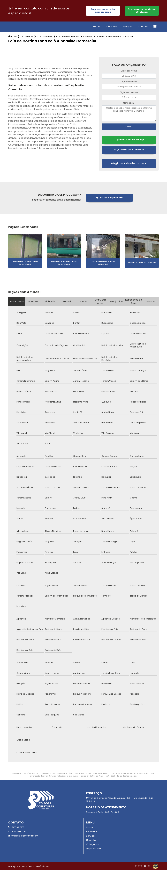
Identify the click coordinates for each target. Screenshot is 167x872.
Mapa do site (93, 850)
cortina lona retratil (67, 37)
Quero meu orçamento (109, 199)
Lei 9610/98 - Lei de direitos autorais (121, 778)
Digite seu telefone (129, 93)
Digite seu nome (129, 72)
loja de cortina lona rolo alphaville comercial (108, 37)
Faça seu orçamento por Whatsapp (141, 11)
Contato (143, 27)
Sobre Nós (111, 27)
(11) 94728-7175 (17, 833)
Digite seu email (129, 82)
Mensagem (129, 104)
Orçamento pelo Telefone (128, 151)
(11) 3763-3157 (16, 829)
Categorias (27, 37)
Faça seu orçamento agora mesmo (103, 11)
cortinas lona (44, 37)
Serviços (127, 27)
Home (96, 27)
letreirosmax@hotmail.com (23, 837)
